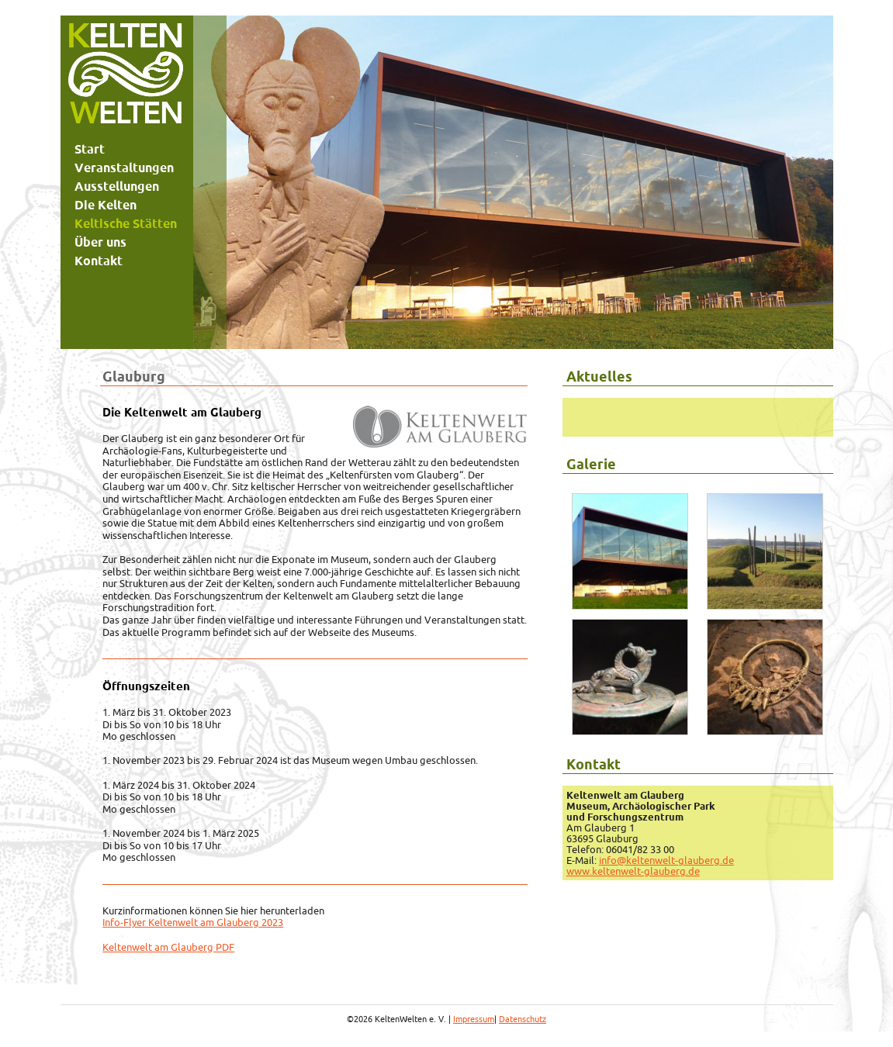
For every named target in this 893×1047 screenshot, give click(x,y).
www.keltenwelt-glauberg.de (633, 871)
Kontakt (98, 261)
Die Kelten (105, 205)
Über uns (100, 242)
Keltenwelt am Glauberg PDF (168, 947)
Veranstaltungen (124, 167)
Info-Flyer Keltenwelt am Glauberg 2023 (192, 922)
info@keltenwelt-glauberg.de (666, 860)
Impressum (473, 1019)
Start (89, 149)
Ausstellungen (116, 186)
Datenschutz (522, 1019)
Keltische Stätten (125, 223)
